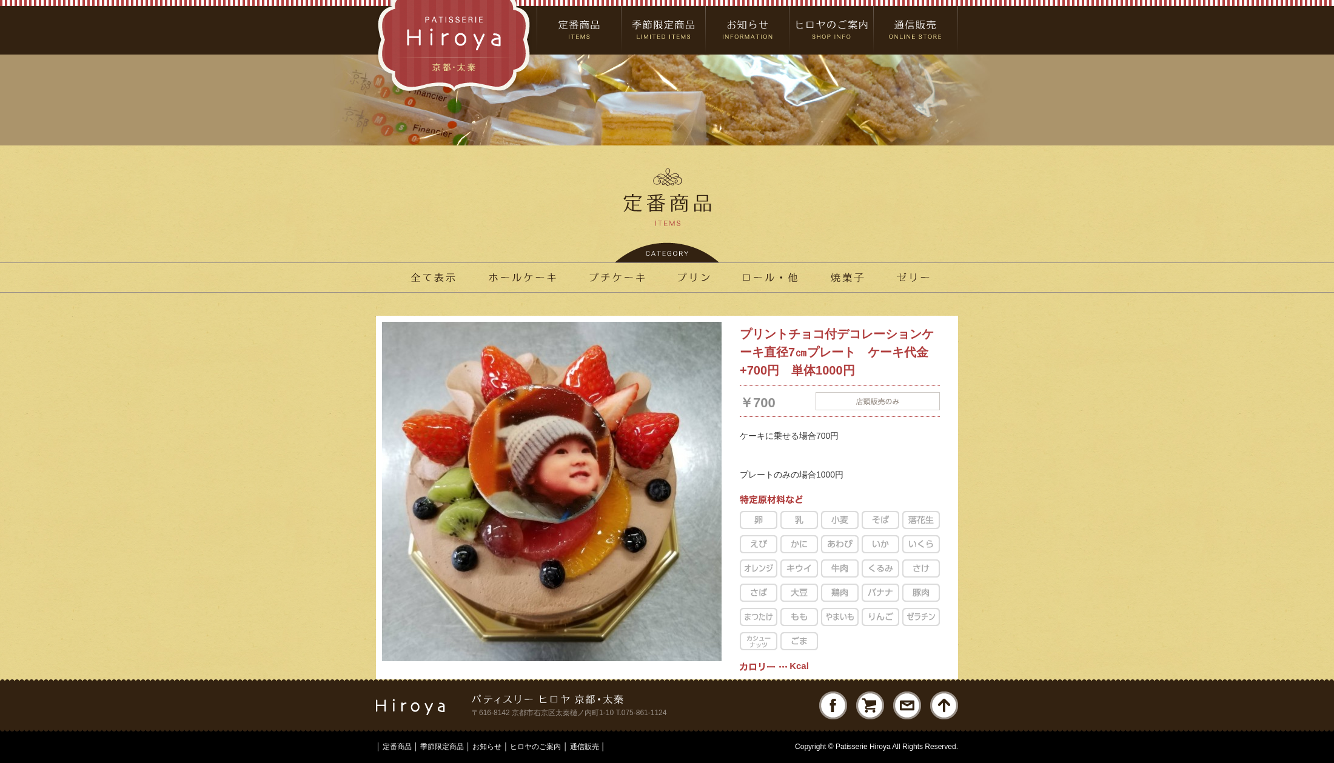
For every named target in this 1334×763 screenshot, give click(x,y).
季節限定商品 (442, 746)
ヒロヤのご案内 (535, 746)
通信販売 (584, 746)
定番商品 (397, 746)
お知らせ (486, 746)
